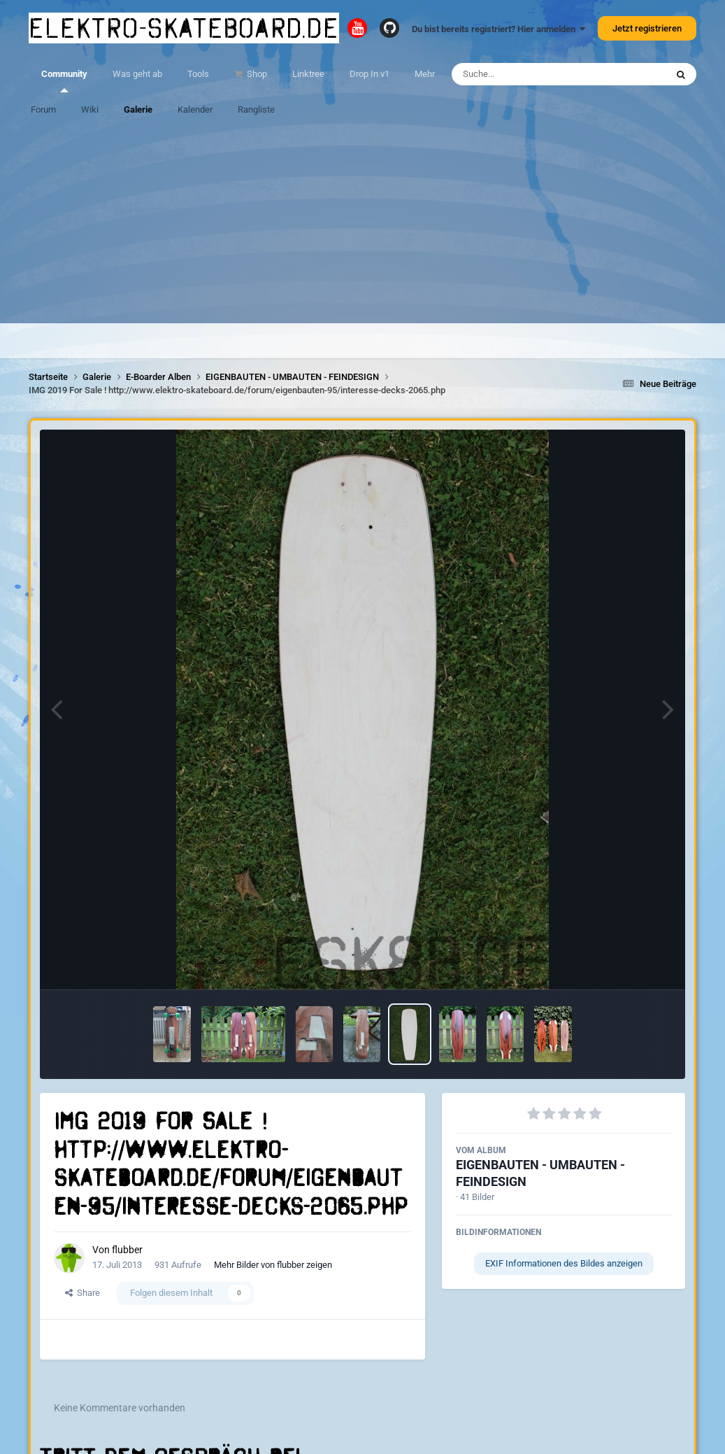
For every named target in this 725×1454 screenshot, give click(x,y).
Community (64, 80)
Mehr (425, 74)
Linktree (308, 74)
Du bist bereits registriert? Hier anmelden (498, 29)
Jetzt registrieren (647, 28)
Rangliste (256, 109)
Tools (198, 74)
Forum (43, 109)
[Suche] (532, 74)
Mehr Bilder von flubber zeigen (273, 1264)
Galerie (138, 109)
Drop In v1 (369, 74)
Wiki (90, 109)
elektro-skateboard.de (184, 28)
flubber (127, 1249)
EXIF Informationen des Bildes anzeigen (564, 1263)
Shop (256, 74)
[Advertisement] (362, 225)
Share (82, 1292)
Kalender (195, 109)
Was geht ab (137, 74)
